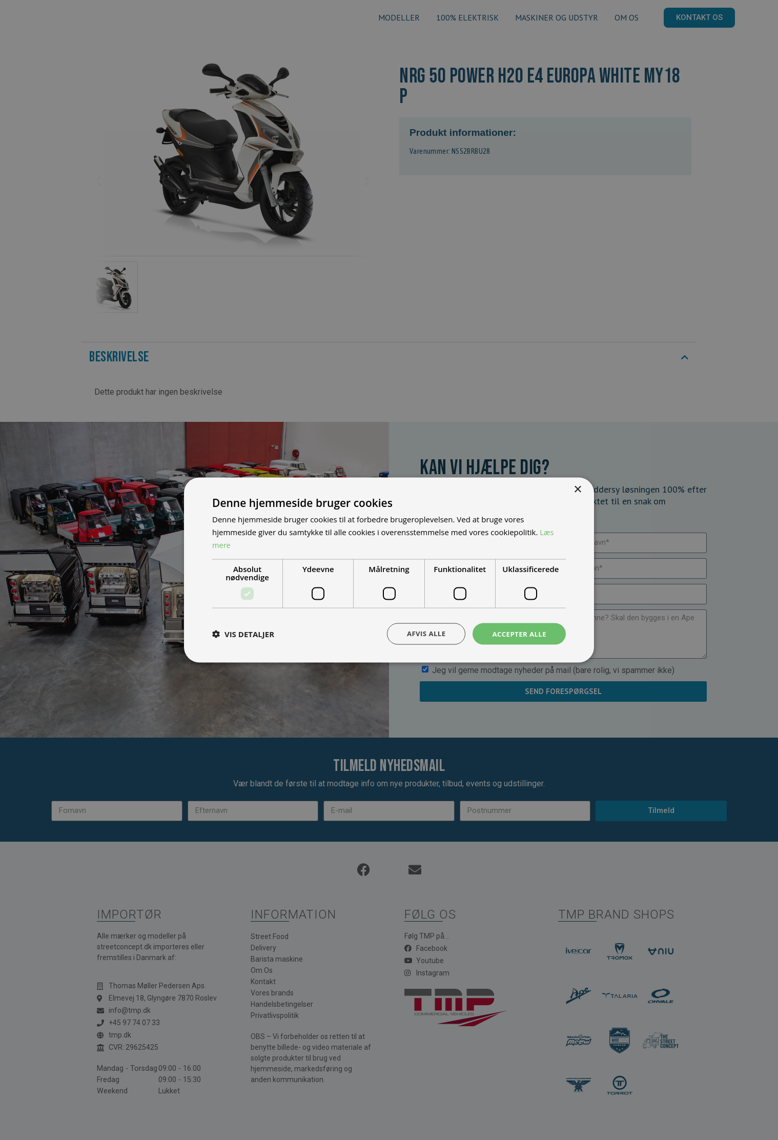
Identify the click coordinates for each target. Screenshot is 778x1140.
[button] (243, 633)
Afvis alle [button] (422, 633)
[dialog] (389, 570)
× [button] (577, 489)
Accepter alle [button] (517, 633)
